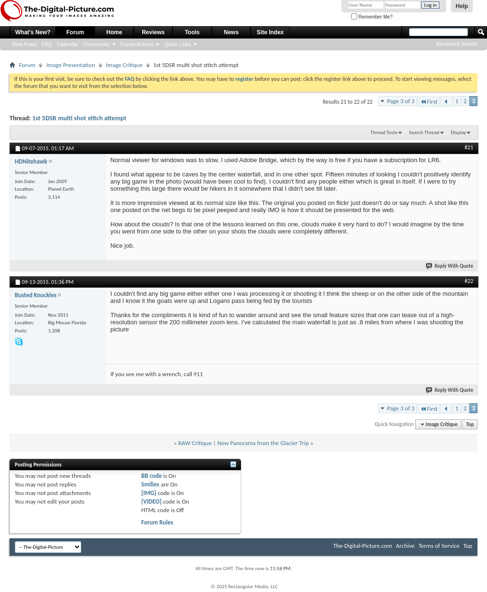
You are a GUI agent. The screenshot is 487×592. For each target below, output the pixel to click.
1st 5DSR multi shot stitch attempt (79, 118)
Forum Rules (157, 522)
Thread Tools (384, 132)
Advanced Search (456, 44)
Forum (75, 32)
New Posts (24, 44)
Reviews (153, 32)
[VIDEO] (151, 501)
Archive (405, 545)
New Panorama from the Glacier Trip (263, 442)
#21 (469, 147)
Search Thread (424, 132)
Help (462, 6)
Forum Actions (137, 44)
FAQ (47, 44)
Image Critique (124, 64)
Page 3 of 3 (401, 101)
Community (96, 44)
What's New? (32, 32)
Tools (192, 32)
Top (470, 424)
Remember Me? (371, 16)
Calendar (67, 44)
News (231, 32)
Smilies (150, 484)
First (429, 101)
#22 (469, 281)
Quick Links (177, 44)
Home (114, 32)
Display (458, 132)
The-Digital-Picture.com (362, 545)
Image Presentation (70, 64)
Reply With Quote (450, 266)
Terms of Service (439, 545)
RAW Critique (195, 442)
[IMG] (148, 492)
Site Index (270, 32)
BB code (151, 475)
